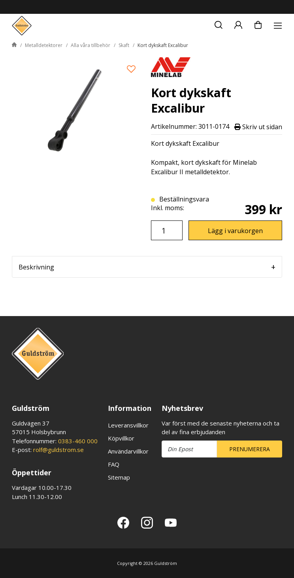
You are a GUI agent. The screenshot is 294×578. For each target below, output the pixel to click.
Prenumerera (249, 449)
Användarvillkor (128, 451)
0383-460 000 (78, 441)
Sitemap (119, 477)
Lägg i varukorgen (235, 230)
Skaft (124, 45)
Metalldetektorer (43, 45)
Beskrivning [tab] (36, 267)
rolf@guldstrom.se (58, 450)
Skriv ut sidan (258, 126)
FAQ (113, 464)
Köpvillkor (121, 438)
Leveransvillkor (128, 425)
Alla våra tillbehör (90, 45)
